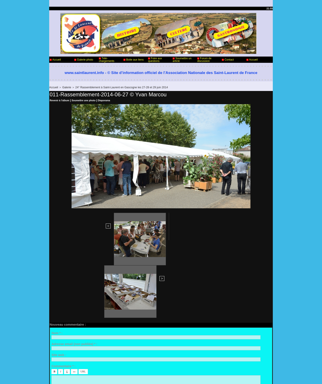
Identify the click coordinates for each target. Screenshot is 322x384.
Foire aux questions (155, 60)
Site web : (58, 277)
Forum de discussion (204, 60)
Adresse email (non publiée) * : (74, 266)
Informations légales (173, 365)
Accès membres (152, 376)
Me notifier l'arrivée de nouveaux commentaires (92, 328)
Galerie (65, 87)
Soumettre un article (182, 60)
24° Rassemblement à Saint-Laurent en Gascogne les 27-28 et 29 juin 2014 (114, 87)
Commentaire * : (63, 287)
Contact (228, 59)
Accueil (55, 59)
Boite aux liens (133, 59)
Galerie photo (83, 59)
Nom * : (56, 254)
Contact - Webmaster (62, 365)
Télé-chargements (106, 60)
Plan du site (172, 376)
